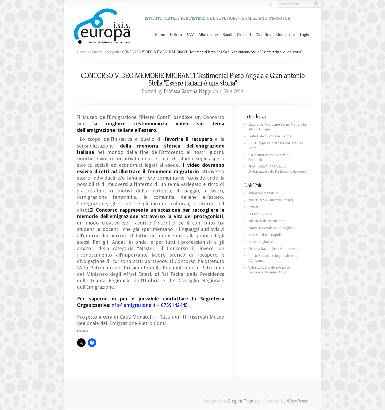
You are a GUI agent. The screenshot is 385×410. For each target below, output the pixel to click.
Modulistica (285, 34)
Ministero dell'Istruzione (266, 221)
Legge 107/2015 (260, 214)
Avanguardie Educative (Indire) (270, 200)
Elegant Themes (243, 401)
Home (160, 34)
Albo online (208, 34)
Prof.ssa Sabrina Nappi (187, 91)
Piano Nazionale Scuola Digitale (271, 228)
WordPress (297, 401)
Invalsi (253, 207)
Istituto (176, 34)
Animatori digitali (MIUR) (266, 193)
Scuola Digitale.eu (261, 242)
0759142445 (174, 305)
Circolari (244, 34)
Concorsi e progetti (104, 51)
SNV (190, 34)
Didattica (263, 34)
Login (304, 34)
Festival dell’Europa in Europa (269, 136)
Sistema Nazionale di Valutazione (272, 249)
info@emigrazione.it (133, 305)
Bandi (227, 34)
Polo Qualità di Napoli (264, 235)
